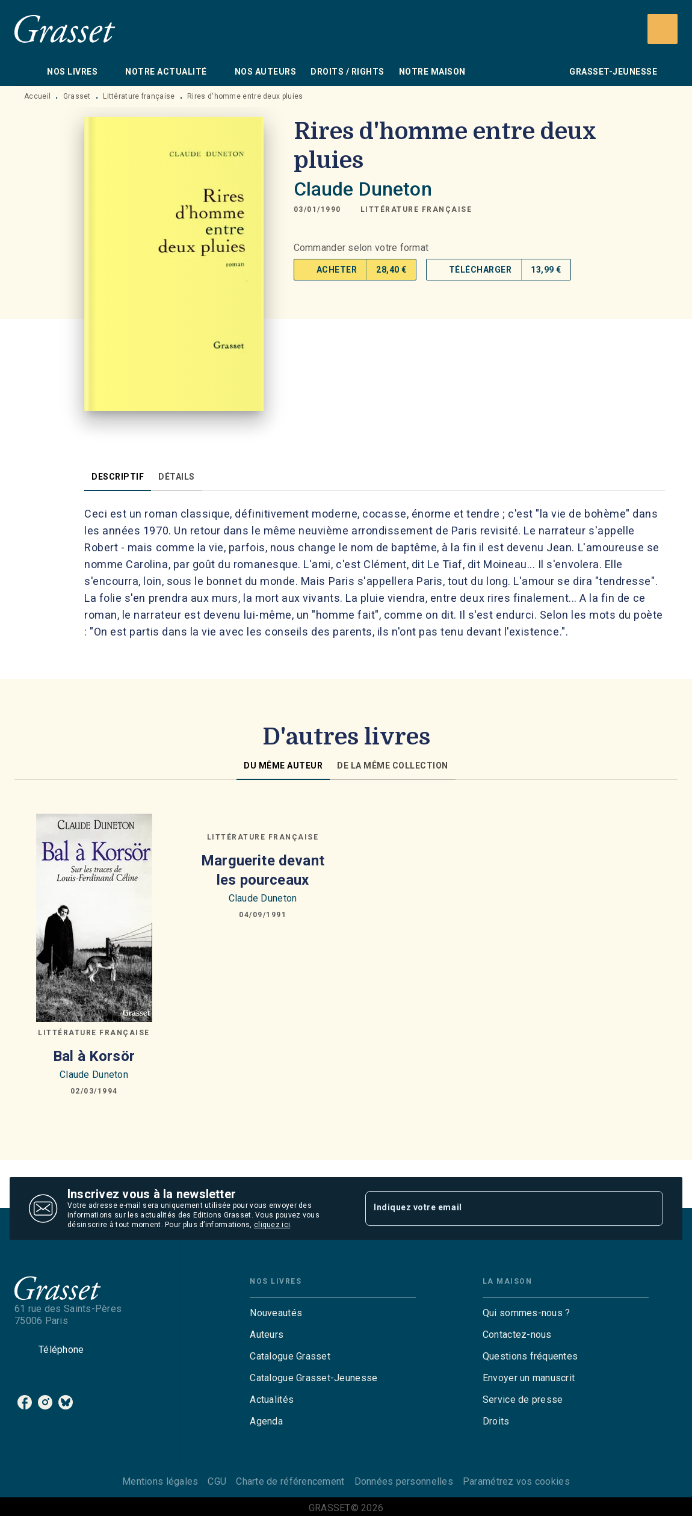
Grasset (77, 96)
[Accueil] (65, 28)
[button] (416, 209)
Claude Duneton (363, 189)
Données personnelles (403, 1481)
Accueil (37, 96)
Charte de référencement (290, 1481)
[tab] (27, 71)
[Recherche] (662, 29)
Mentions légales (160, 1481)
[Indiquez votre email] (499, 1208)
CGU (217, 1481)
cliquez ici (272, 1225)
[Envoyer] (648, 1208)
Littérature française (139, 96)
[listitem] (24, 1402)
